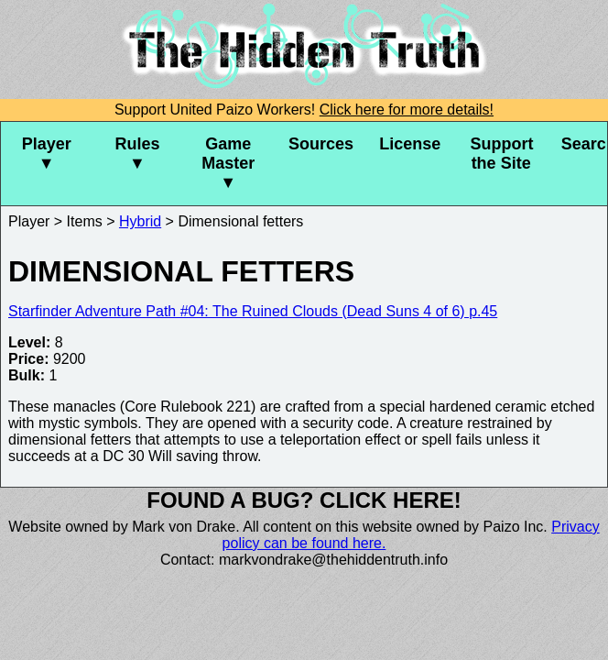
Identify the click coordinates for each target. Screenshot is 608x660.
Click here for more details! (407, 109)
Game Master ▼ (228, 163)
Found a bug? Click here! (304, 500)
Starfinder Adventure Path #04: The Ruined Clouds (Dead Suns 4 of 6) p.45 (252, 311)
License (409, 144)
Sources (320, 144)
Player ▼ (46, 153)
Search (584, 144)
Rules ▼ (136, 153)
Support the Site (501, 153)
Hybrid (140, 221)
